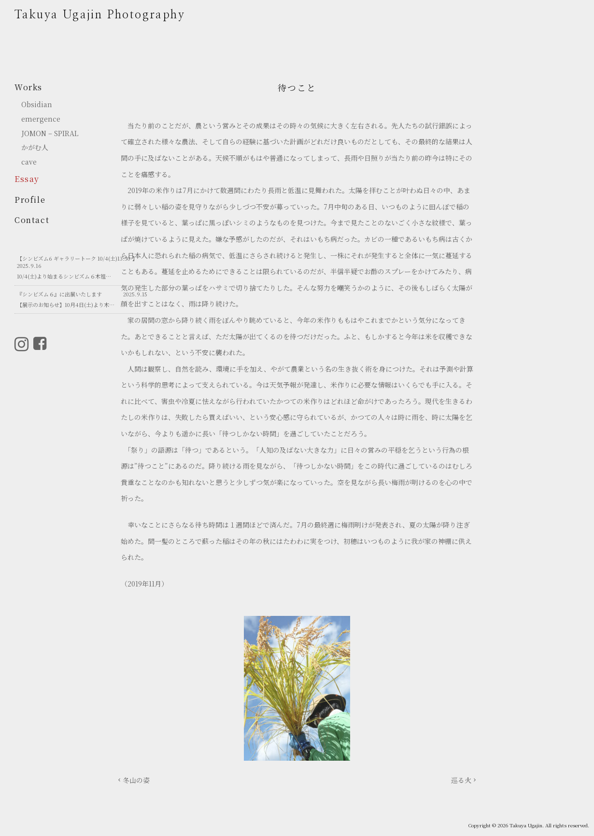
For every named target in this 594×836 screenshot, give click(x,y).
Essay (27, 178)
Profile (29, 199)
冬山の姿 (136, 780)
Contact (31, 219)
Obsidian (36, 104)
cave (29, 162)
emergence (40, 119)
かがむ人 (38, 147)
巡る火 (461, 780)
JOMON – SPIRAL (49, 133)
